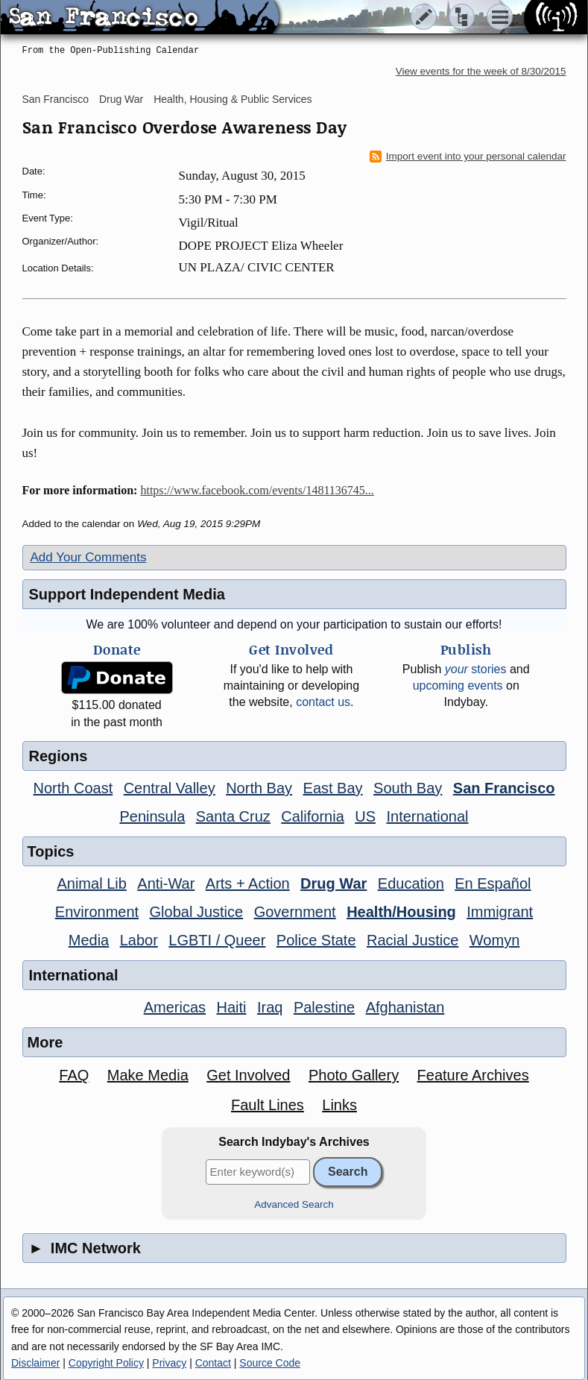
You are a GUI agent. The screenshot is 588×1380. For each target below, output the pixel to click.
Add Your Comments (89, 557)
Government (295, 912)
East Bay (333, 788)
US (365, 816)
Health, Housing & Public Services (233, 99)
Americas (175, 1007)
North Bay (259, 788)
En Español (493, 883)
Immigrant (500, 912)
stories (476, 669)
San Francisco (55, 99)
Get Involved (248, 1075)
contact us (323, 702)
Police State (316, 940)
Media (89, 940)
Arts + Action (248, 883)
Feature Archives (473, 1075)
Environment (97, 912)
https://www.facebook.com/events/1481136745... (256, 490)
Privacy (169, 1363)
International (427, 816)
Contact (213, 1363)
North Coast (73, 788)
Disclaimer (35, 1363)
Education (411, 883)
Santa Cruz (233, 816)
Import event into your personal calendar (468, 157)
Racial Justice (412, 940)
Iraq (269, 1007)
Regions (58, 756)
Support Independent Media (127, 594)
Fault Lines (267, 1105)
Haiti (232, 1007)
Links (339, 1105)
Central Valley (169, 788)
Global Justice (197, 912)
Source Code (269, 1363)
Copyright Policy (106, 1363)
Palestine (324, 1007)
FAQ (74, 1075)
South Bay (407, 788)
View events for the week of (481, 71)
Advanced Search (294, 1204)
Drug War (121, 99)
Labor (139, 940)
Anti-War (166, 883)
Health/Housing (401, 912)
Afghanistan (405, 1007)
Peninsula (152, 816)
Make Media (148, 1075)
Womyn (494, 940)
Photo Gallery (354, 1075)
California (312, 816)
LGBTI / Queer (216, 940)
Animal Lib (91, 883)
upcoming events (458, 685)
